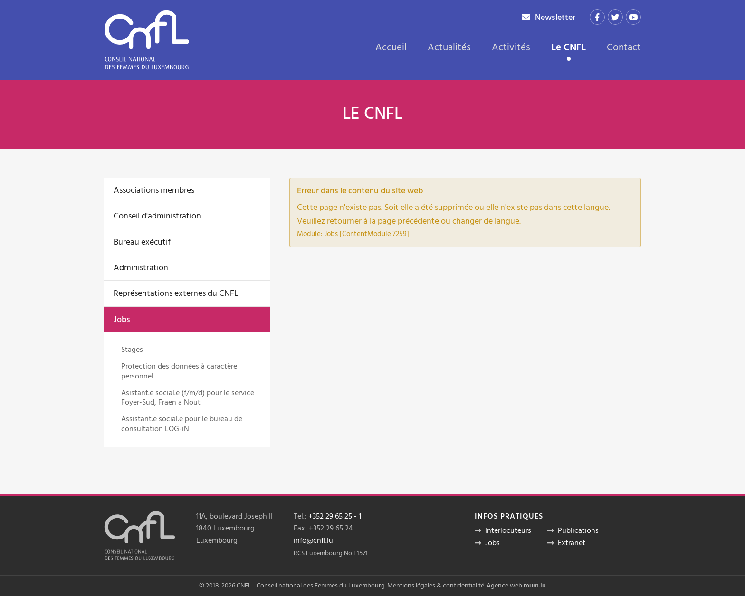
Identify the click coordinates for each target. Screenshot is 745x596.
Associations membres (154, 190)
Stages (132, 349)
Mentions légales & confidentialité (435, 585)
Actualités (449, 47)
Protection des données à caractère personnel (179, 371)
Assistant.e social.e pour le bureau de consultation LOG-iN (181, 424)
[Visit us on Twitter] (615, 17)
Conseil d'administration (157, 216)
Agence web (504, 585)
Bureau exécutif (142, 242)
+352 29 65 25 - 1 (334, 516)
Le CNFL (568, 48)
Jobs (122, 319)
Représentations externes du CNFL (176, 293)
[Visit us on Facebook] (597, 17)
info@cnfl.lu (313, 540)
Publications (578, 530)
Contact (624, 47)
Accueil (391, 47)
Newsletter (555, 17)
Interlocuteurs (508, 530)
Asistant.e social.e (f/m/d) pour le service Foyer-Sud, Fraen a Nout (187, 398)
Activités (511, 47)
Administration (141, 268)
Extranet (571, 543)
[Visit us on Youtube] (633, 17)
